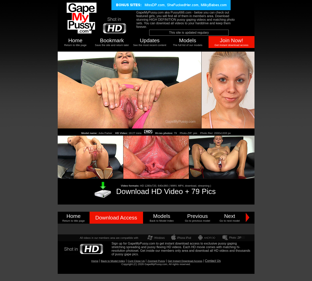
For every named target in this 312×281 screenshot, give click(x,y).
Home (75, 40)
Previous (197, 216)
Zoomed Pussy (156, 260)
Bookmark (112, 40)
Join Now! (231, 40)
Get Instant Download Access (185, 260)
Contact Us (213, 260)
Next (229, 216)
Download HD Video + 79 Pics (166, 191)
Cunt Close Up (136, 260)
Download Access (116, 218)
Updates (150, 40)
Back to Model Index (113, 260)
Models (187, 40)
